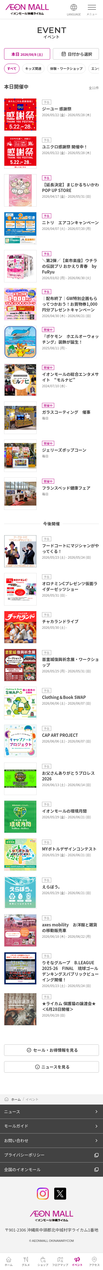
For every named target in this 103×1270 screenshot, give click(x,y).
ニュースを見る (52, 1067)
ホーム (12, 1099)
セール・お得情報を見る (52, 1050)
